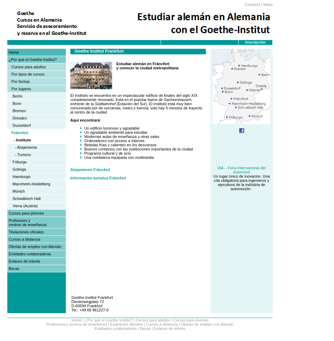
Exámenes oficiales (126, 324)
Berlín (18, 96)
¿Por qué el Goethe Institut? (33, 59)
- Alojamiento (26, 147)
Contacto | (253, 4)
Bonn (17, 103)
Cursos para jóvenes (26, 213)
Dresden (20, 118)
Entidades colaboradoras (30, 254)
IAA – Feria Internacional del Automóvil (241, 170)
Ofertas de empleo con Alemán (35, 247)
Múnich (19, 191)
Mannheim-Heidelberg (31, 184)
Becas (14, 268)
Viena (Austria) (25, 206)
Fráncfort (19, 133)
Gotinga (19, 169)
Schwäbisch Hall (27, 198)
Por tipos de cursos (27, 74)
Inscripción (255, 42)
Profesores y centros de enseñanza (27, 222)
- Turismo (23, 155)
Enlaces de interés (24, 261)
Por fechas (20, 81)
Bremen (19, 111)
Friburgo (20, 162)
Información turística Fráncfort (98, 178)
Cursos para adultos (28, 67)
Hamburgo (21, 177)
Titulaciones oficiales (26, 232)
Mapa (268, 4)
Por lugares (21, 89)
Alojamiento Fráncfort (90, 170)
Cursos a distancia (24, 239)
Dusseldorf (22, 125)
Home (14, 52)
